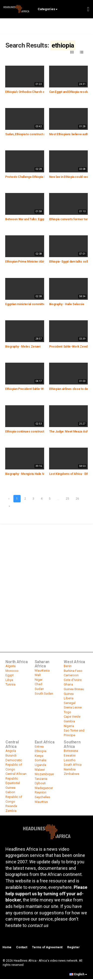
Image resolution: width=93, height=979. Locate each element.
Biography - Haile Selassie (66, 304)
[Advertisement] (46, 573)
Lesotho (70, 760)
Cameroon (71, 675)
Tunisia (10, 684)
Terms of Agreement (47, 947)
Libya (9, 680)
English (78, 974)
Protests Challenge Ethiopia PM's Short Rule (35, 177)
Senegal (69, 703)
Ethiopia (40, 751)
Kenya (39, 756)
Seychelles (42, 797)
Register (73, 947)
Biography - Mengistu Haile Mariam (28, 474)
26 (77, 498)
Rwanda (11, 806)
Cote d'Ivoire (73, 680)
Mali (38, 675)
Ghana (68, 684)
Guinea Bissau (74, 689)
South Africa (73, 764)
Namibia (70, 769)
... (58, 498)
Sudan (39, 689)
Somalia (40, 760)
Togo (67, 712)
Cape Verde (72, 716)
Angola (10, 751)
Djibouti (40, 783)
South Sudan (44, 693)
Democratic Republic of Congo (13, 764)
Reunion (40, 792)
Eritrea (39, 746)
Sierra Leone (73, 707)
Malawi (40, 769)
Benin (68, 666)
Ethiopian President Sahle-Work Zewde (32, 389)
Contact (21, 947)
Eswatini (70, 755)
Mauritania (42, 670)
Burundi (10, 755)
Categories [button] (48, 9)
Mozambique (44, 774)
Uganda (40, 765)
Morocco (12, 671)
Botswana (71, 751)
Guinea (69, 694)
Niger (38, 679)
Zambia (10, 811)
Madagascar (44, 788)
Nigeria (69, 726)
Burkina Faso (73, 671)
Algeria (10, 666)
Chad (38, 684)
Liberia (68, 698)
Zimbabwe (71, 774)
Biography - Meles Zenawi (22, 346)
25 (67, 498)
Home (6, 947)
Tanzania (41, 779)
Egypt (9, 675)
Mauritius (41, 802)
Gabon (10, 792)
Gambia (69, 721)
